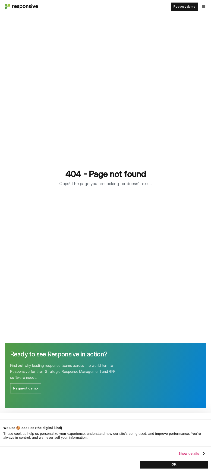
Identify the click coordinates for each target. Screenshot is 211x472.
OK (173, 464)
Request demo (184, 6)
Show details (189, 453)
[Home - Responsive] (21, 6)
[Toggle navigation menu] (203, 6)
